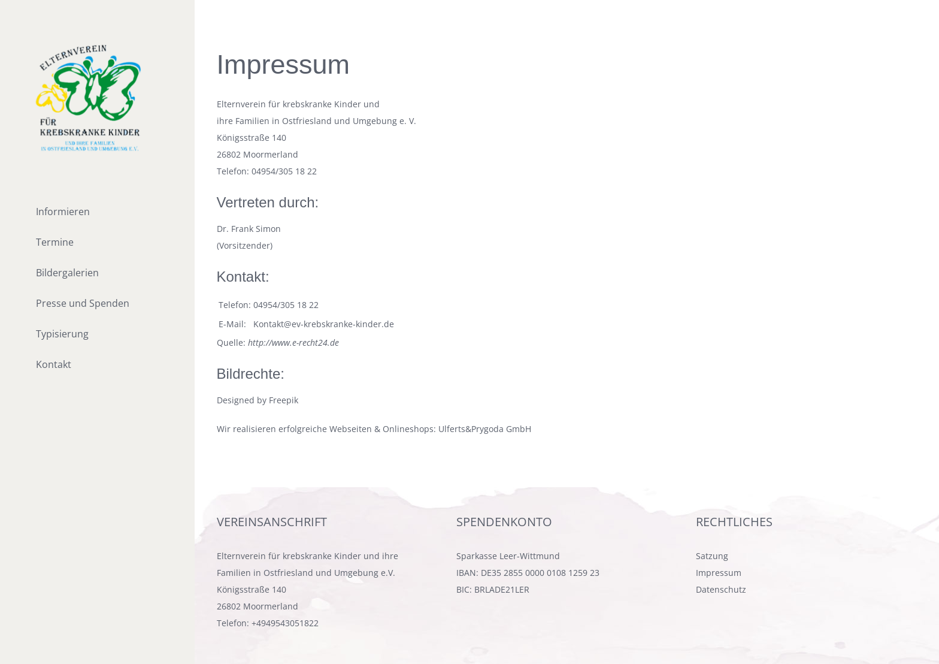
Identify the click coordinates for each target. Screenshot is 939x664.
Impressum (718, 572)
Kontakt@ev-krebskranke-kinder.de (323, 324)
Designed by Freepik (257, 400)
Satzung (712, 556)
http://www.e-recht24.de (293, 342)
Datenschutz (721, 589)
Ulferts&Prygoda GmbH (484, 428)
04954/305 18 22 (284, 171)
